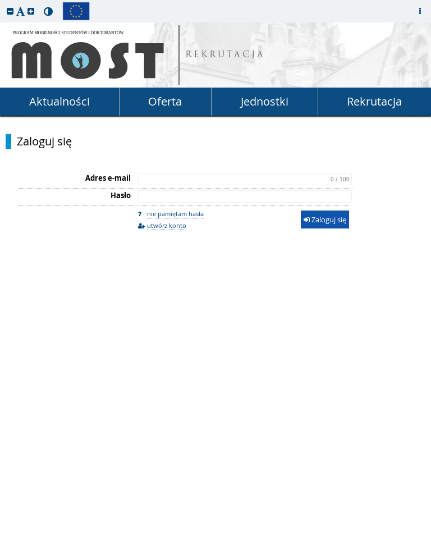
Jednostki (264, 101)
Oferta (165, 101)
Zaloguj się (44, 141)
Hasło (121, 195)
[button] (10, 11)
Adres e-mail (108, 178)
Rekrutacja (374, 101)
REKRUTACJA (225, 55)
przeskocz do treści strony (3, 3)
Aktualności (59, 101)
